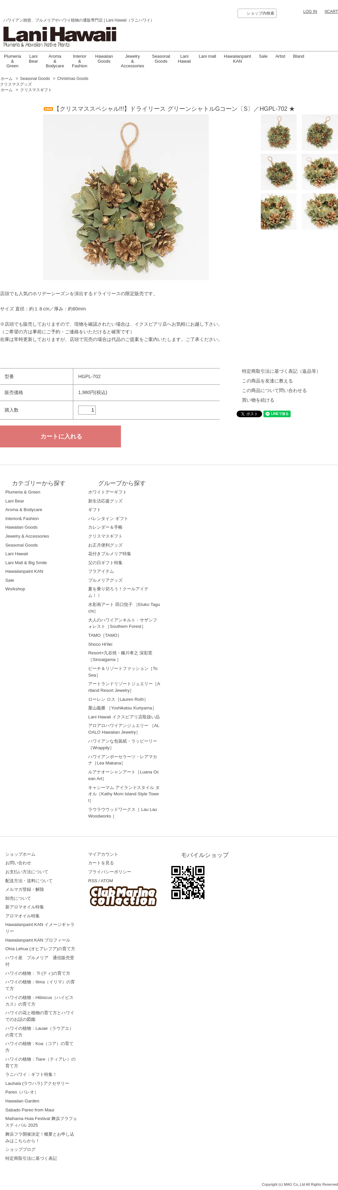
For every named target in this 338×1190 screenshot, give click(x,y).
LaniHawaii (184, 58)
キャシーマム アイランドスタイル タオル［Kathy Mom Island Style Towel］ (123, 794)
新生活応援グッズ (105, 500)
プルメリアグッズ (105, 580)
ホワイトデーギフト (107, 492)
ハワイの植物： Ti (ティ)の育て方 (37, 973)
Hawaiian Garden (22, 1100)
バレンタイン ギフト (108, 518)
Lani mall (207, 56)
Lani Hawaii (16, 553)
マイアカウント (103, 854)
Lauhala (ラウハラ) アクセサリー (37, 1083)
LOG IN (310, 11)
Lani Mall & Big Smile (26, 562)
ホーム (7, 78)
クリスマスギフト (36, 90)
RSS (92, 880)
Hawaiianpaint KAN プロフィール (37, 940)
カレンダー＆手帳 (105, 527)
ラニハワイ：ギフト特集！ (31, 1074)
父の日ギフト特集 (105, 562)
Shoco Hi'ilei (100, 644)
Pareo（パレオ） (21, 1092)
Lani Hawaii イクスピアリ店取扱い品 (123, 716)
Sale (263, 56)
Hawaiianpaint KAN (237, 58)
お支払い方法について (26, 871)
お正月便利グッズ (105, 545)
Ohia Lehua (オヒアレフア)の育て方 (40, 948)
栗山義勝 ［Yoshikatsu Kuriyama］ (122, 707)
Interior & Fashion (79, 61)
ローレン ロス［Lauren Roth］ (118, 699)
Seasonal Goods (161, 58)
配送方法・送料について (29, 880)
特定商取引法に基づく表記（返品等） (281, 371)
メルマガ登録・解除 (24, 889)
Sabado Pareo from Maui (29, 1109)
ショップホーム (20, 854)
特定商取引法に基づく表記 (31, 1158)
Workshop (15, 588)
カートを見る (101, 862)
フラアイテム (101, 571)
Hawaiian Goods (104, 58)
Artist (280, 56)
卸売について (18, 898)
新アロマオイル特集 (24, 906)
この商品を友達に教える (267, 380)
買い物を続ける (258, 400)
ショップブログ (20, 1149)
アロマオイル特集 (22, 915)
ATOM (107, 880)
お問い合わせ (18, 862)
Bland (298, 56)
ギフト (94, 509)
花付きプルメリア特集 (109, 553)
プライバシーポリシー (109, 871)
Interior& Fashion (22, 518)
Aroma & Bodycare (55, 61)
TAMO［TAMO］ (105, 635)
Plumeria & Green (12, 61)
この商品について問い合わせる (274, 390)
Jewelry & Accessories (132, 61)
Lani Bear (33, 58)
